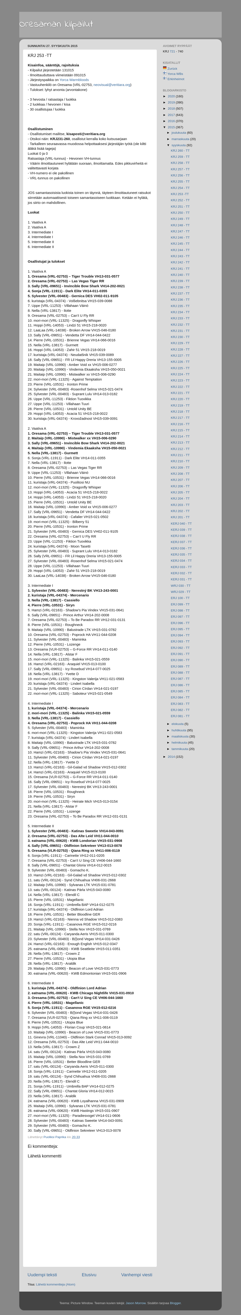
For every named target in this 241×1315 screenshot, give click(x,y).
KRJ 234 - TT (180, 312)
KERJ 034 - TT (181, 560)
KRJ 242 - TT (180, 262)
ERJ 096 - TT (180, 623)
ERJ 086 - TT (180, 685)
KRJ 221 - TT (180, 393)
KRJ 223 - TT (180, 380)
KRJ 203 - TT (180, 505)
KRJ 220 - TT (180, 399)
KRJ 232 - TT (180, 324)
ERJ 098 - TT (180, 610)
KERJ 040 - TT (181, 523)
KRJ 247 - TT (180, 231)
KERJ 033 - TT (181, 567)
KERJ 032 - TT (181, 573)
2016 (172, 121)
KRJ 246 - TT (180, 237)
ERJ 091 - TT (180, 654)
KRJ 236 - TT (180, 299)
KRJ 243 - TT (180, 256)
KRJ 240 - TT (180, 275)
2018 (172, 108)
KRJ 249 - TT (180, 219)
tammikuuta (180, 749)
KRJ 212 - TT (180, 449)
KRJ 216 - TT (180, 424)
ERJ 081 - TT (180, 716)
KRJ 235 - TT (180, 306)
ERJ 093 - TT (180, 641)
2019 (172, 102)
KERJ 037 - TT (181, 542)
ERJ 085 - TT (180, 691)
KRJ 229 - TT (180, 343)
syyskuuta (179, 145)
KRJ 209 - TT (180, 467)
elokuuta (178, 724)
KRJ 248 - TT (180, 225)
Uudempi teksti (42, 1274)
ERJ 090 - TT (180, 660)
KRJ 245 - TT (180, 243)
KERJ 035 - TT (181, 554)
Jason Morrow (135, 1303)
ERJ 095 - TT (180, 629)
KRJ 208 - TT (180, 473)
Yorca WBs (175, 74)
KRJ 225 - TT (180, 368)
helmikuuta (180, 742)
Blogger (175, 1303)
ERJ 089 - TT (180, 666)
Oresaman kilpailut (56, 24)
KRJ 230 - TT (180, 337)
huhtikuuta (179, 730)
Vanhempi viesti (136, 1274)
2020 (172, 96)
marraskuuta (181, 139)
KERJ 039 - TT (181, 529)
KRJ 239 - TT (180, 281)
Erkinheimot (176, 79)
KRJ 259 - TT (180, 156)
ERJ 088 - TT (180, 672)
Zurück (172, 68)
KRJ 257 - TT (180, 169)
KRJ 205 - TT (180, 492)
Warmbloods (74, 80)
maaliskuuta (180, 736)
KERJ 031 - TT (181, 579)
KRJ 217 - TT (180, 418)
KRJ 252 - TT (180, 200)
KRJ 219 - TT (180, 405)
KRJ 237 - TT (180, 293)
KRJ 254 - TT (180, 188)
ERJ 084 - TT (180, 697)
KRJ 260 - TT (180, 150)
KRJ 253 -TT (180, 194)
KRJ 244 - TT (180, 250)
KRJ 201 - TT (180, 517)
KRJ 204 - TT (180, 498)
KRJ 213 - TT (180, 442)
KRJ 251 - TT (180, 206)
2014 (172, 756)
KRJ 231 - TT (180, 331)
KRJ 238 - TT (180, 287)
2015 (172, 127)
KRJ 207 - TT (180, 480)
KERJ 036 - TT (181, 548)
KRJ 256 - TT (180, 175)
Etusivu (89, 1274)
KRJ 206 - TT (180, 486)
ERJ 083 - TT (180, 704)
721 (173, 51)
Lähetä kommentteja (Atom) (55, 1284)
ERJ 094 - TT (180, 635)
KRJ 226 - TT (180, 362)
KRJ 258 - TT (180, 163)
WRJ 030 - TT (181, 585)
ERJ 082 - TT (180, 710)
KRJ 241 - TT (180, 268)
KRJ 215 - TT (180, 430)
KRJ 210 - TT (180, 461)
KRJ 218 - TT (180, 411)
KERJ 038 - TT (181, 536)
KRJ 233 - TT (180, 318)
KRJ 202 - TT (180, 511)
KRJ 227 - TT (180, 355)
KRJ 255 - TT (180, 181)
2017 (172, 115)
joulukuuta (179, 132)
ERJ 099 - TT (180, 604)
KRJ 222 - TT (180, 387)
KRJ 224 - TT (180, 374)
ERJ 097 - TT (180, 616)
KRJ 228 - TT (180, 349)
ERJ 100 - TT (180, 598)
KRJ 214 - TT (180, 436)
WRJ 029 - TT (181, 592)
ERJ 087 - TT (180, 679)
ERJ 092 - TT (180, 648)
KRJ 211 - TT (180, 455)
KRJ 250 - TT (180, 212)
